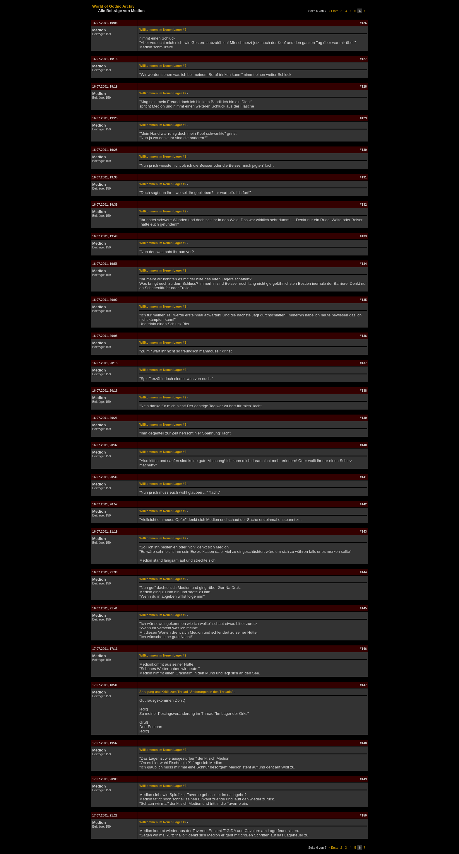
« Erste (333, 11)
